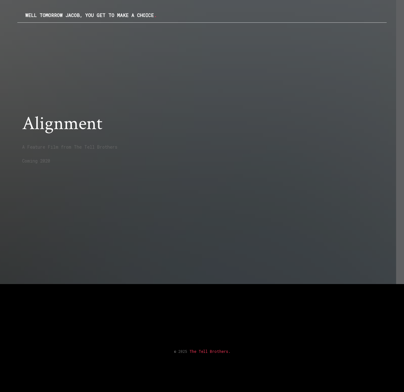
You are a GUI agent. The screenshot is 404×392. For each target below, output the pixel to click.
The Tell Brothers (95, 147)
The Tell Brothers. (209, 351)
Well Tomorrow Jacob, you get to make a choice (91, 15)
